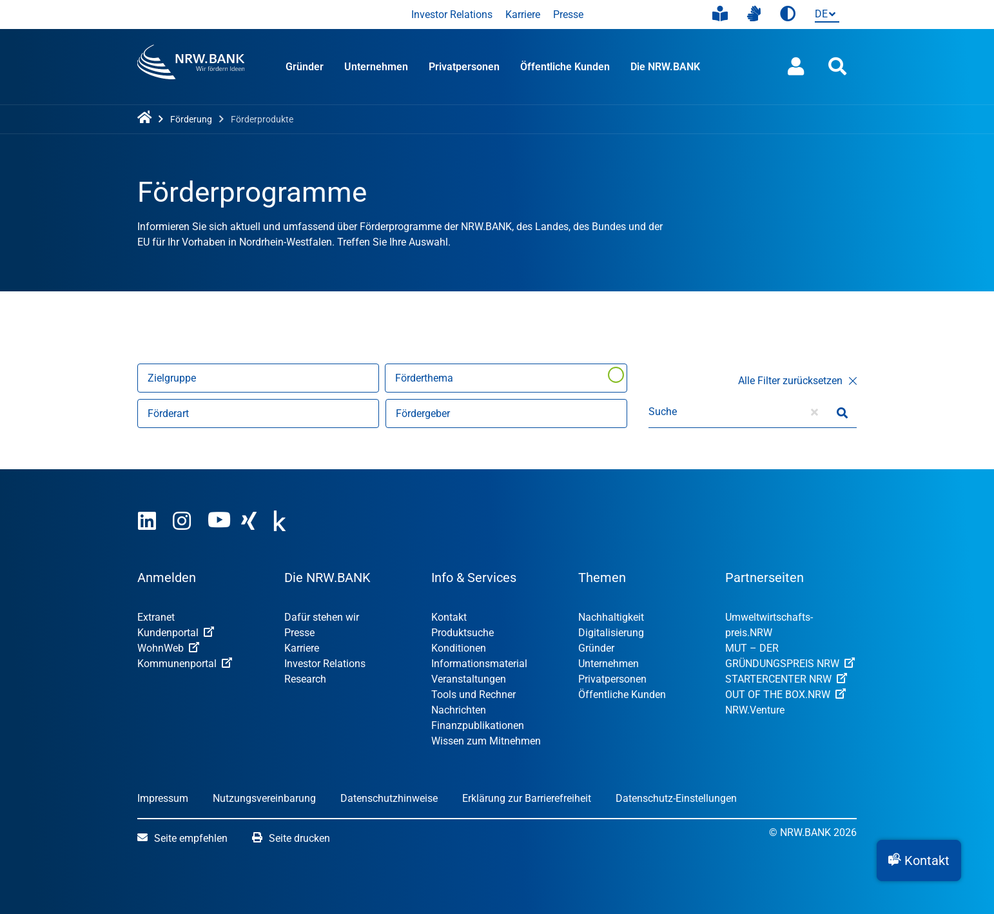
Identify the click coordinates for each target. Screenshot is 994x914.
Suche (662, 411)
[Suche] (724, 411)
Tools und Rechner (473, 694)
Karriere (522, 14)
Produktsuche (462, 633)
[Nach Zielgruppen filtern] (258, 378)
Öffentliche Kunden (565, 67)
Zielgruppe (172, 378)
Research (305, 679)
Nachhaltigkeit (611, 617)
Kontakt (449, 617)
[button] (919, 860)
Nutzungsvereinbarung (264, 798)
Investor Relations (451, 14)
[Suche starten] (842, 411)
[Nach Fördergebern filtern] (506, 413)
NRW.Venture (754, 710)
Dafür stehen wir (321, 617)
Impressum (162, 798)
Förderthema (424, 378)
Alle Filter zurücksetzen (797, 380)
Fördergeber (423, 413)
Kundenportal (175, 633)
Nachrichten (458, 710)
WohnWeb (168, 648)
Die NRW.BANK (665, 67)
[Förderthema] (506, 378)
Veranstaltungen (468, 679)
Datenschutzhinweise (389, 798)
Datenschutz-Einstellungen (676, 798)
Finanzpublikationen (477, 725)
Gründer (305, 67)
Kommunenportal (184, 663)
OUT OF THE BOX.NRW (785, 694)
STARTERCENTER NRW (786, 679)
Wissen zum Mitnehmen (486, 741)
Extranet (156, 617)
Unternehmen (376, 67)
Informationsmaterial (479, 663)
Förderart (168, 413)
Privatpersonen (464, 67)
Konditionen (458, 648)
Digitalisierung (611, 633)
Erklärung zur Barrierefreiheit (526, 798)
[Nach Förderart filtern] (258, 413)
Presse (568, 14)
